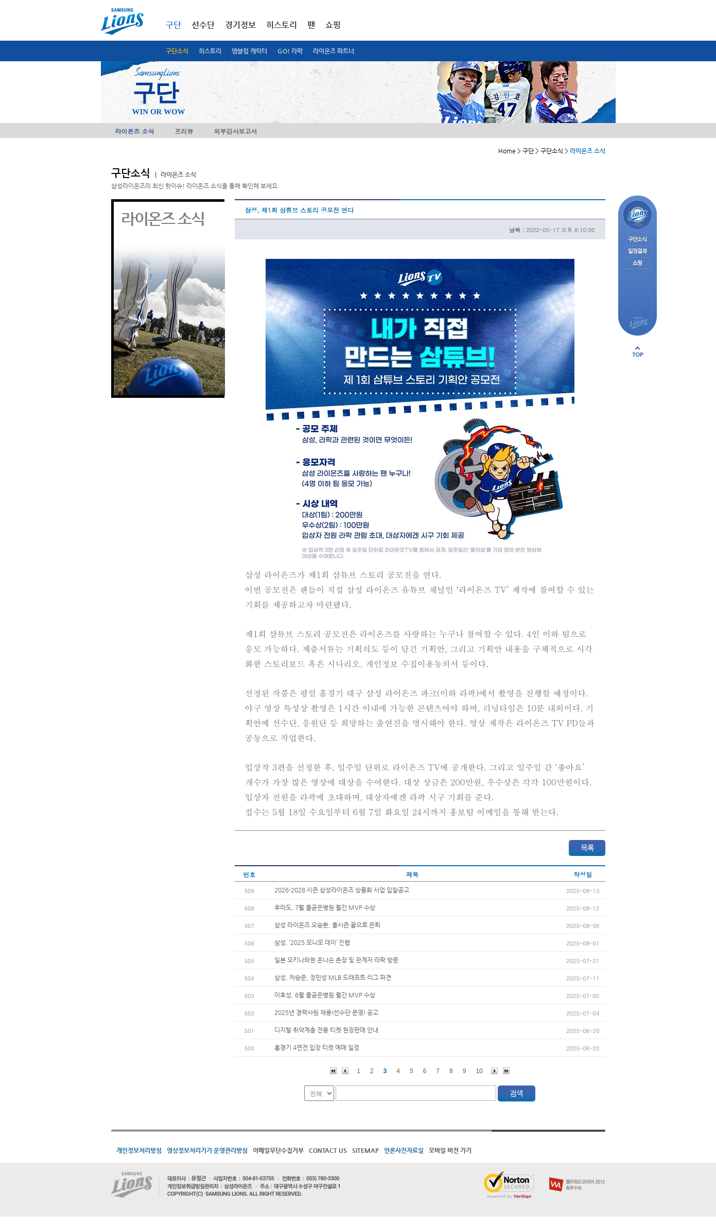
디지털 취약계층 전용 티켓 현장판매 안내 (326, 1030)
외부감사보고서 (235, 131)
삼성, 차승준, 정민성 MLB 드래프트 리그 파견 (332, 977)
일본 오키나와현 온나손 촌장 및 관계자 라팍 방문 (336, 960)
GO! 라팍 (290, 51)
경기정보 (240, 25)
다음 (494, 1071)
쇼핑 (333, 25)
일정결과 (637, 251)
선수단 (203, 25)
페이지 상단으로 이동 (637, 351)
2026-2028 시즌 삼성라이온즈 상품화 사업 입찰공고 (341, 890)
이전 (345, 1071)
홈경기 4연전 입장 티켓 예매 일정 (316, 1047)
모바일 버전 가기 (450, 1150)
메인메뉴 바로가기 (0, 0)
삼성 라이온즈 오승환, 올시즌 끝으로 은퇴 (327, 925)
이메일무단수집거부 (278, 1150)
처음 (333, 1071)
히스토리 (210, 51)
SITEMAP (365, 1150)
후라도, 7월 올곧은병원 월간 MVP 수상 (324, 907)
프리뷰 (184, 131)
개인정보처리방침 (139, 1150)
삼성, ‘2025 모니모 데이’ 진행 (312, 942)
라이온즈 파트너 (333, 51)
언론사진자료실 (404, 1150)
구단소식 (177, 51)
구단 (173, 25)
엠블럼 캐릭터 (249, 51)
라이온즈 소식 (134, 131)
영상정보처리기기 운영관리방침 (207, 1150)
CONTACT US (328, 1150)
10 (479, 1071)
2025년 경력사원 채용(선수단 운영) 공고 (326, 1012)
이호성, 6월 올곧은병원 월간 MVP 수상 (324, 995)
